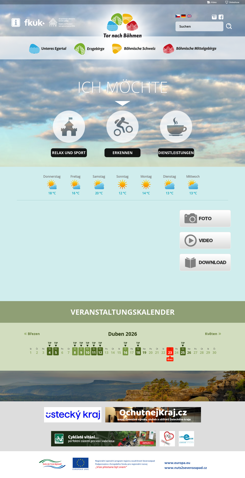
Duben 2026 (122, 333)
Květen (211, 333)
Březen (34, 333)
